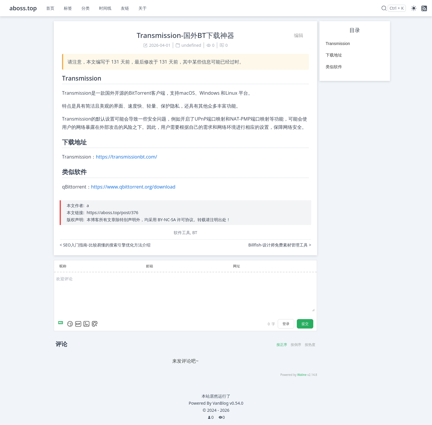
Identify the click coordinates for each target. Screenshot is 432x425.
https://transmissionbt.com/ (126, 157)
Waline (302, 375)
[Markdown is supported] (61, 323)
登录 (285, 323)
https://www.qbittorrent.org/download (133, 187)
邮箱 (149, 266)
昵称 (62, 266)
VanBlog (227, 403)
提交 (305, 323)
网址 (236, 266)
